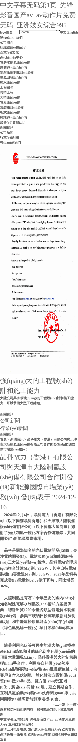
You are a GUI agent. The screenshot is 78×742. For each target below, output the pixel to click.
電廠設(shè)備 (10, 102)
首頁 (9, 32)
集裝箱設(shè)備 (12, 107)
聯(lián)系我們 (10, 142)
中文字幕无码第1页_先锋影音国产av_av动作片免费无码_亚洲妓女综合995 (38, 15)
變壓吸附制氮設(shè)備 (16, 72)
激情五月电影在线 (13, 729)
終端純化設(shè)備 (13, 117)
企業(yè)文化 (9, 52)
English (72, 32)
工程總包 (6, 87)
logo (3, 32)
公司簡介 (6, 42)
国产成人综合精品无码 (44, 729)
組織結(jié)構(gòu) (13, 47)
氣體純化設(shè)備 (13, 67)
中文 (63, 32)
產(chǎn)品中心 (11, 57)
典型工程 (6, 92)
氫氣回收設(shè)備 (13, 77)
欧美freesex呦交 (39, 734)
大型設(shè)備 (10, 97)
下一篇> (72, 704)
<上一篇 (59, 704)
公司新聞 (6, 132)
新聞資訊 (6, 127)
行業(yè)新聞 (9, 137)
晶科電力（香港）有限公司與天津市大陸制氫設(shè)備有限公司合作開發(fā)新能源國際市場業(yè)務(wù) (38, 444)
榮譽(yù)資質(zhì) (13, 122)
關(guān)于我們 (11, 37)
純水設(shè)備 (10, 82)
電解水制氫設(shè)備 (15, 62)
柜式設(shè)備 (10, 112)
